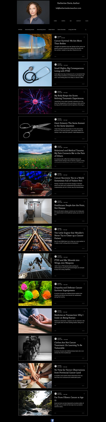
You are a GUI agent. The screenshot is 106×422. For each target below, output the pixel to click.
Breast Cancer (52, 29)
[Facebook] (52, 420)
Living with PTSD (72, 29)
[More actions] (85, 37)
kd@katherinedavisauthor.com (68, 8)
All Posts (20, 29)
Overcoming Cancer (41, 29)
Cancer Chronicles (61, 29)
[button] (85, 29)
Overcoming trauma (29, 29)
